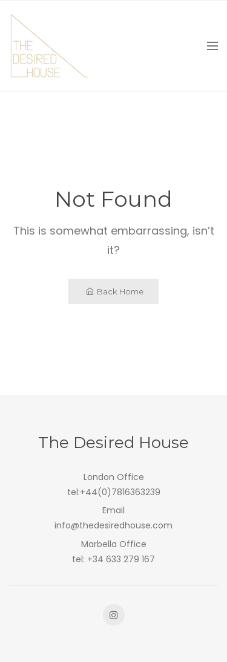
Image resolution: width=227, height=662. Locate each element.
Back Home (114, 291)
